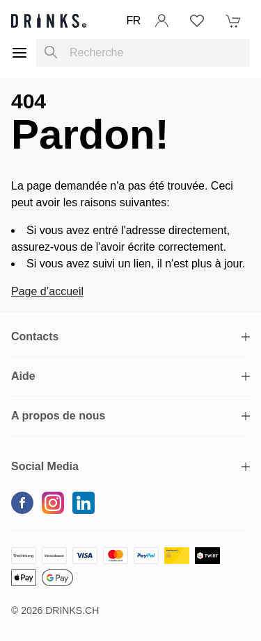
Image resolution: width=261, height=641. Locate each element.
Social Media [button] (45, 466)
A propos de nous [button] (58, 416)
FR (133, 20)
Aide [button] (23, 376)
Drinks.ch (72, 610)
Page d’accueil (47, 291)
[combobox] (143, 53)
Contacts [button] (34, 336)
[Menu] (19, 53)
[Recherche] (50, 53)
